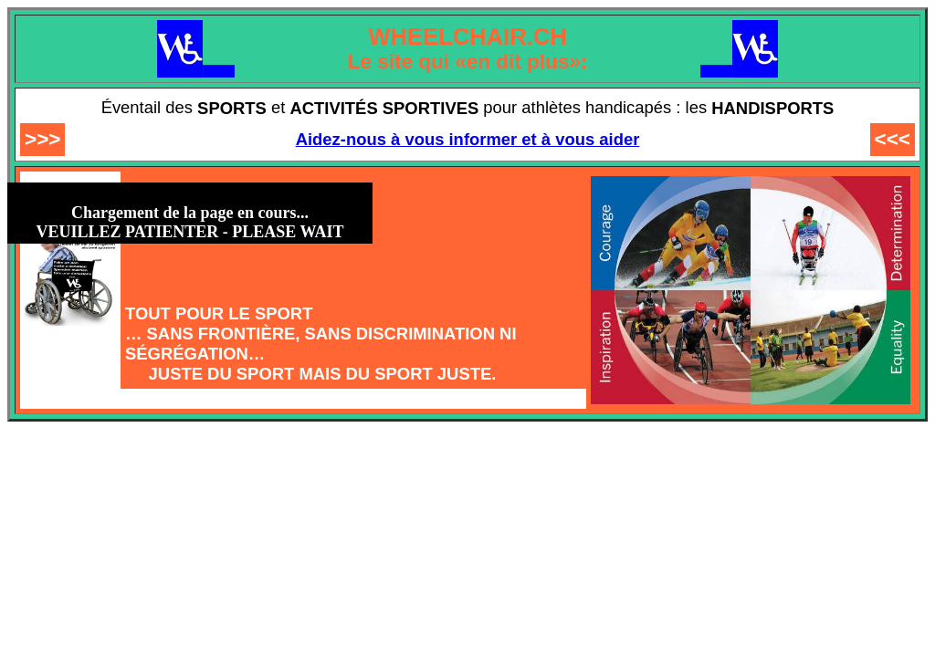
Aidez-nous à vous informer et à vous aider (468, 139)
